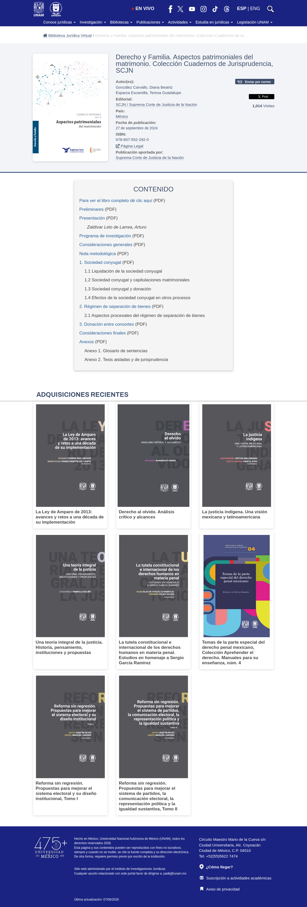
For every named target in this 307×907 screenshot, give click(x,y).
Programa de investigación (105, 235)
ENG (255, 8)
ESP (241, 8)
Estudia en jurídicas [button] (214, 22)
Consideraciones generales (105, 244)
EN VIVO (142, 8)
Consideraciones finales (102, 333)
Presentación (92, 218)
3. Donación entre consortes (106, 324)
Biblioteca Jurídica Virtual (67, 35)
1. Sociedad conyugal (100, 262)
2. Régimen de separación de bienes (115, 306)
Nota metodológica (97, 253)
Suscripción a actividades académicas (235, 878)
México (122, 116)
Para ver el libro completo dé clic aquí (115, 200)
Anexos (87, 341)
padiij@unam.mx (175, 873)
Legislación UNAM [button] (255, 22)
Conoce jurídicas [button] (59, 22)
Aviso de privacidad (220, 889)
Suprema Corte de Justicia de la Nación (150, 157)
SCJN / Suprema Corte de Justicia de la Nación (156, 104)
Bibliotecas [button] (121, 22)
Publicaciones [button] (150, 22)
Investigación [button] (93, 22)
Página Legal (129, 146)
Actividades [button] (179, 22)
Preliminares (91, 209)
